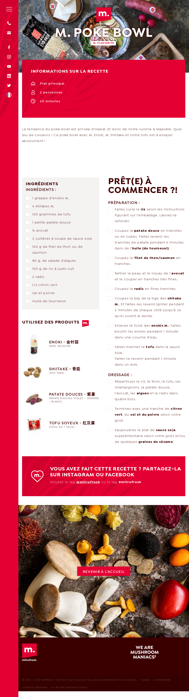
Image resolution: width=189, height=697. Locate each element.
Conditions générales (34, 687)
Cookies (145, 680)
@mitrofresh (88, 482)
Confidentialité (161, 680)
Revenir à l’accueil (104, 572)
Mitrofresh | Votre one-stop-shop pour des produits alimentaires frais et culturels (103, 16)
